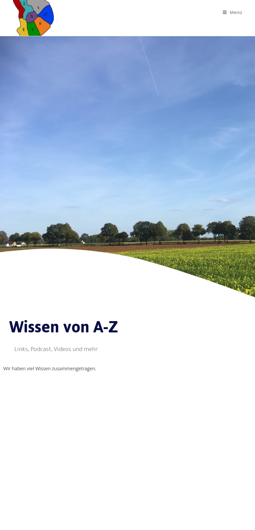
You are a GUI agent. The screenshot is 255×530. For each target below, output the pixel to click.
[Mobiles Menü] (232, 12)
